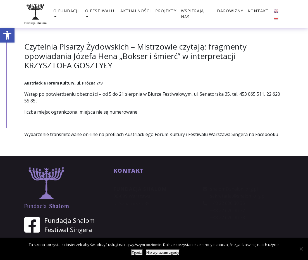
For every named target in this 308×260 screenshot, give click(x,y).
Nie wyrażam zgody (162, 252)
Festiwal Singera (68, 229)
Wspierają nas (192, 14)
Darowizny (230, 10)
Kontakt (258, 10)
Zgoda (137, 252)
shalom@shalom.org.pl (234, 189)
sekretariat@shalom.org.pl (238, 196)
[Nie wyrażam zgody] (301, 249)
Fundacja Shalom (69, 220)
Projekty (165, 10)
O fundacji (66, 10)
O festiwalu (99, 10)
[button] (7, 35)
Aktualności (135, 10)
